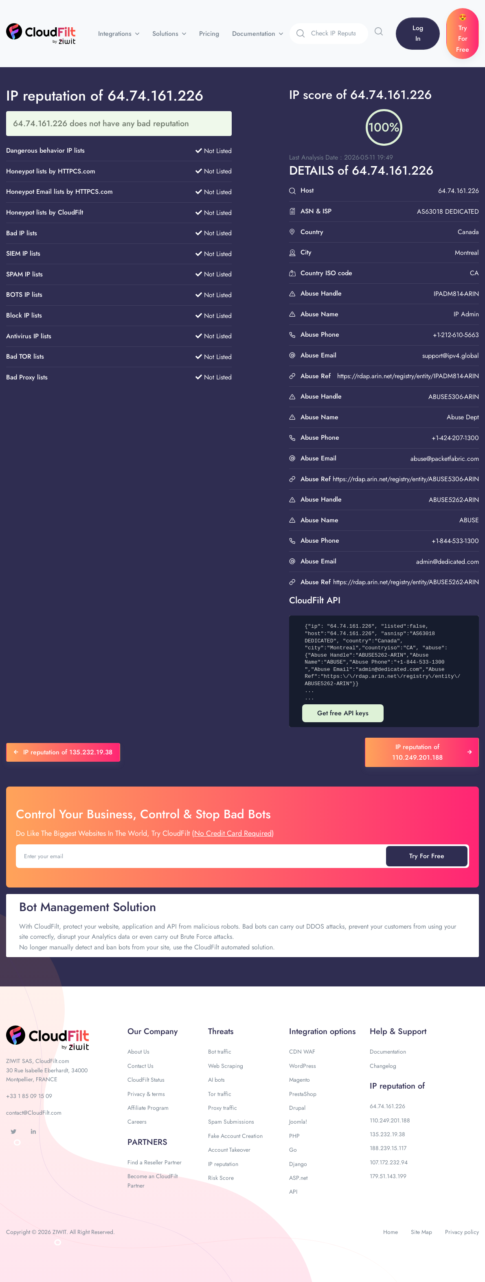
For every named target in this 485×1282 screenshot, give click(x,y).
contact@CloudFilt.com (33, 1113)
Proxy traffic (222, 1108)
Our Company (152, 1031)
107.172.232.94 (389, 1162)
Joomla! (298, 1122)
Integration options (322, 1031)
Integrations (116, 33)
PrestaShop (302, 1094)
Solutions (166, 33)
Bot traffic (219, 1052)
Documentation (254, 33)
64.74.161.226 (387, 1106)
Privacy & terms (146, 1094)
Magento (299, 1080)
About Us (138, 1052)
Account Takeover (229, 1150)
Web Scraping (225, 1066)
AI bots (216, 1080)
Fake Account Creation (235, 1136)
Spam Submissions (231, 1122)
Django (298, 1164)
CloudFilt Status (146, 1080)
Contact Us (140, 1066)
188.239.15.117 (388, 1148)
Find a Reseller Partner (154, 1162)
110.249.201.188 (390, 1120)
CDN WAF (302, 1052)
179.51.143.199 (388, 1176)
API (293, 1192)
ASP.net (298, 1178)
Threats (220, 1031)
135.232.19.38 (387, 1134)
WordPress (302, 1066)
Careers (137, 1122)
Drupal (297, 1108)
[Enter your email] (202, 856)
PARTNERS (147, 1142)
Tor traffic (219, 1094)
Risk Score (221, 1178)
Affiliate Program (148, 1108)
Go (293, 1150)
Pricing (209, 33)
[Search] (339, 33)
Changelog (383, 1066)
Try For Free (426, 856)
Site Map (421, 1232)
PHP (294, 1136)
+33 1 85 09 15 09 (29, 1096)
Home (390, 1232)
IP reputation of (397, 1086)
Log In (418, 33)
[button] (378, 31)
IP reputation (223, 1164)
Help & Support (398, 1031)
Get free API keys (343, 713)
